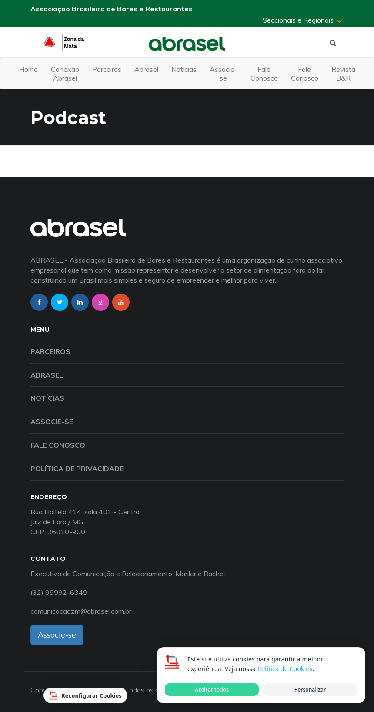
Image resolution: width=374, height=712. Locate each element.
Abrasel (146, 69)
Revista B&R (343, 73)
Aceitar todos (212, 689)
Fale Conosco (264, 73)
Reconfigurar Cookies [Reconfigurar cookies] (85, 695)
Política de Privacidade (77, 468)
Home (28, 69)
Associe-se (223, 73)
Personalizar (310, 689)
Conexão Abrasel (65, 73)
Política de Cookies (284, 669)
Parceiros (106, 69)
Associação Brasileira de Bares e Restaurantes (111, 8)
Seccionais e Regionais (303, 20)
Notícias (184, 69)
